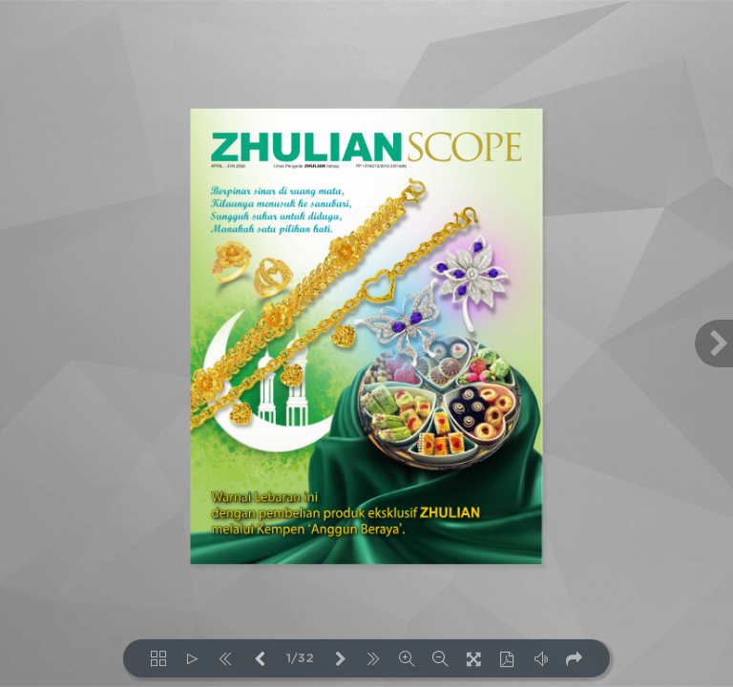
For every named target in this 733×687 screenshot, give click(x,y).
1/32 (300, 659)
